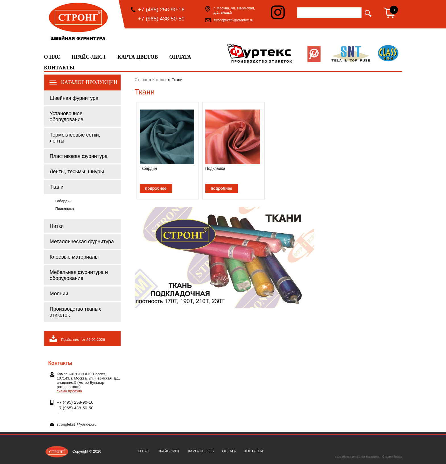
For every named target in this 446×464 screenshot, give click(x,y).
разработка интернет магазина (357, 456)
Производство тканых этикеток (75, 312)
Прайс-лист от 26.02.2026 (83, 339)
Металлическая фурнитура (82, 241)
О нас (52, 57)
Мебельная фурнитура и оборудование (79, 275)
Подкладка (64, 209)
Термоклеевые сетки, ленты (75, 138)
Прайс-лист (89, 57)
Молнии (59, 293)
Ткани (56, 187)
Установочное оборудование (66, 116)
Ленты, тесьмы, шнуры (77, 171)
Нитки (57, 226)
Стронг (141, 79)
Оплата (180, 57)
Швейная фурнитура (74, 98)
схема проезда (69, 391)
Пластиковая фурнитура (79, 156)
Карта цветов (137, 57)
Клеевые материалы (74, 257)
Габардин (63, 201)
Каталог (159, 79)
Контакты (59, 68)
